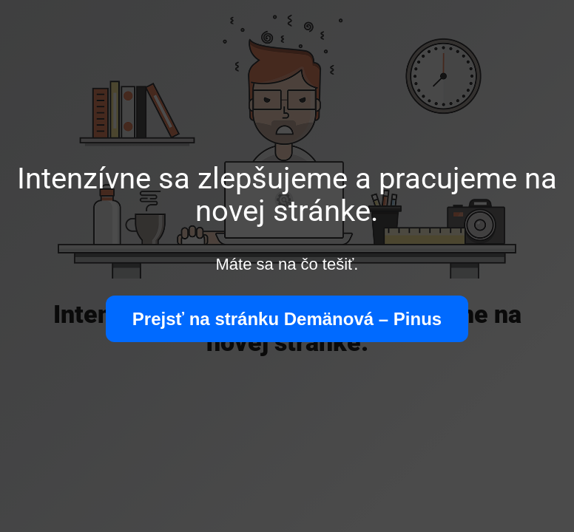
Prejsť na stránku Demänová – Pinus (287, 319)
